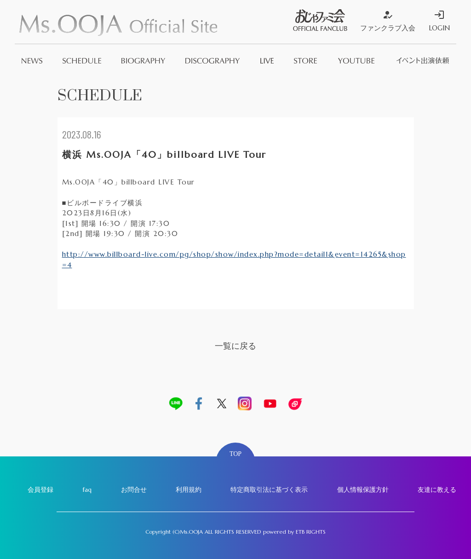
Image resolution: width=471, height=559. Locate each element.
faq (87, 489)
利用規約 (188, 489)
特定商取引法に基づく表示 (269, 489)
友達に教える (437, 489)
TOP (235, 453)
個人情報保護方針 (363, 489)
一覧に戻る (235, 345)
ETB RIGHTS (311, 531)
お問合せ (134, 489)
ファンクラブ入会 (387, 20)
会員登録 (40, 489)
